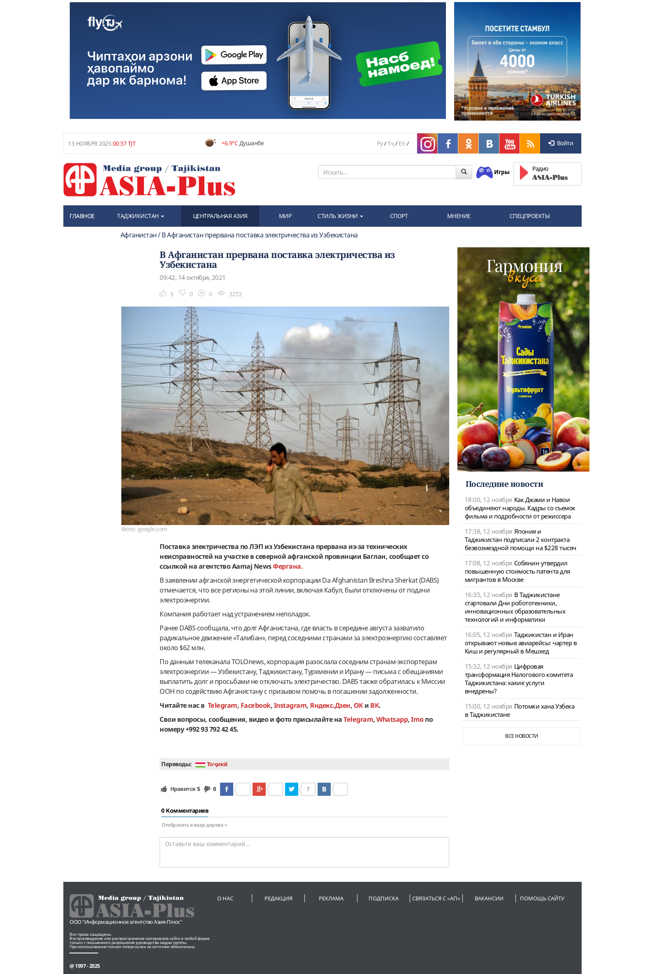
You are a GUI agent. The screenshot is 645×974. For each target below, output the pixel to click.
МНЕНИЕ (459, 216)
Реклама (331, 898)
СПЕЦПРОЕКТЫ (530, 216)
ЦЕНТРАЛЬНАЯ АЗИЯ (220, 216)
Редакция (278, 898)
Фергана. (287, 566)
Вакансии (489, 898)
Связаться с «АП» (436, 898)
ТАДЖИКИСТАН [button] (140, 216)
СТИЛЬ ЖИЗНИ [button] (340, 216)
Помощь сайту (542, 898)
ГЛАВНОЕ (82, 216)
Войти (560, 143)
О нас (225, 898)
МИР (285, 216)
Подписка (384, 898)
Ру (380, 143)
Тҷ (390, 143)
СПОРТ (399, 216)
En (402, 143)
